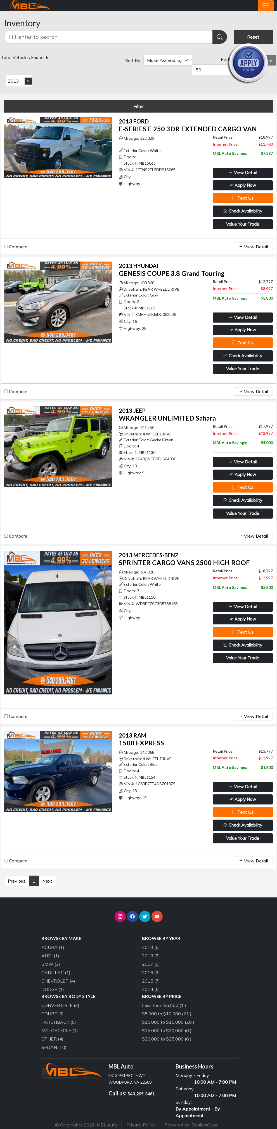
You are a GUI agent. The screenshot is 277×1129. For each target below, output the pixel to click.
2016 (151, 972)
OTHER (52, 1039)
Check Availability (242, 211)
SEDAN (54, 1047)
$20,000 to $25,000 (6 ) (166, 1039)
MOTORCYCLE (59, 1030)
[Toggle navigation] (266, 5)
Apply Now (242, 185)
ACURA (52, 947)
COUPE (52, 1013)
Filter (138, 106)
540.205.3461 (141, 1093)
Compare (18, 246)
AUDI (50, 955)
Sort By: (133, 60)
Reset (253, 37)
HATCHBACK (58, 1022)
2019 (151, 947)
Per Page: (229, 59)
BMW (50, 964)
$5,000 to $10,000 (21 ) (166, 1013)
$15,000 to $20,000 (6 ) (166, 1030)
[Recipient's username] (108, 37)
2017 (151, 964)
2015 (151, 981)
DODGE (52, 989)
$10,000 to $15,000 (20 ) (168, 1022)
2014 (151, 989)
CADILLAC (55, 972)
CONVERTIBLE (60, 1005)
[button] (120, 916)
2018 (151, 955)
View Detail (243, 172)
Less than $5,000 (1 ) (164, 1005)
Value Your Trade (242, 224)
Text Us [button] (243, 198)
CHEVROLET (58, 981)
